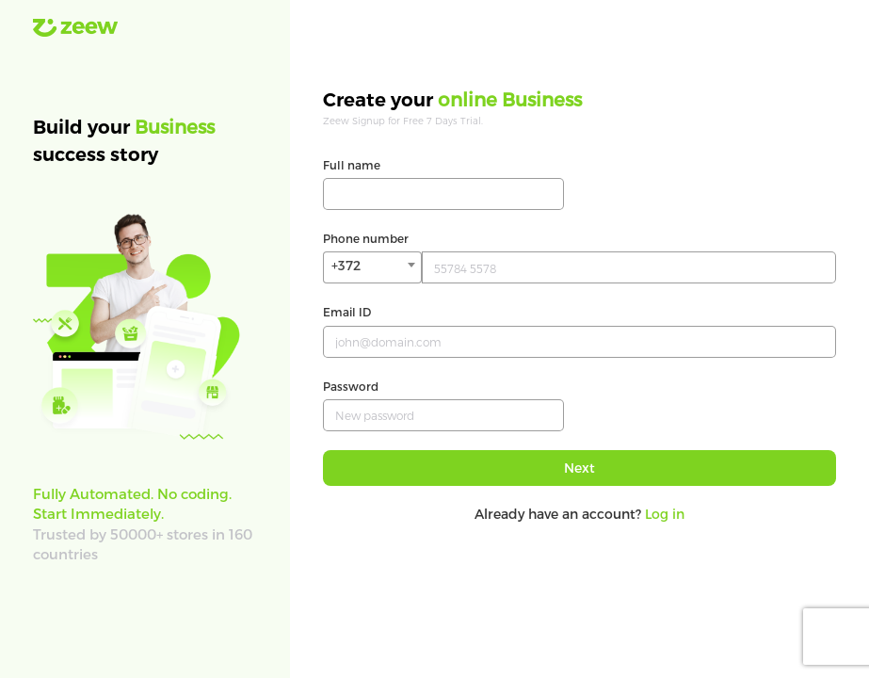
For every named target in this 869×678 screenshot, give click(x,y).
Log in (664, 514)
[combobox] (372, 267)
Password (350, 386)
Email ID (347, 311)
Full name (351, 164)
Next (579, 468)
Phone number (366, 238)
